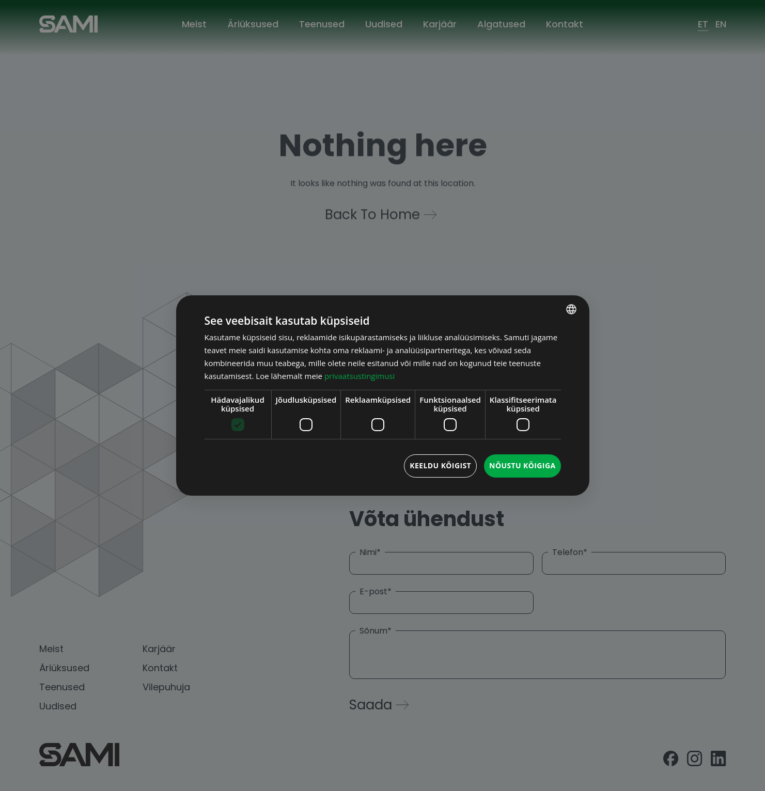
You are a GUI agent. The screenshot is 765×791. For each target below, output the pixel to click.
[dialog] (382, 395)
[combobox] (571, 309)
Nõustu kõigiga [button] (522, 465)
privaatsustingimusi (359, 376)
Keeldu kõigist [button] (440, 465)
